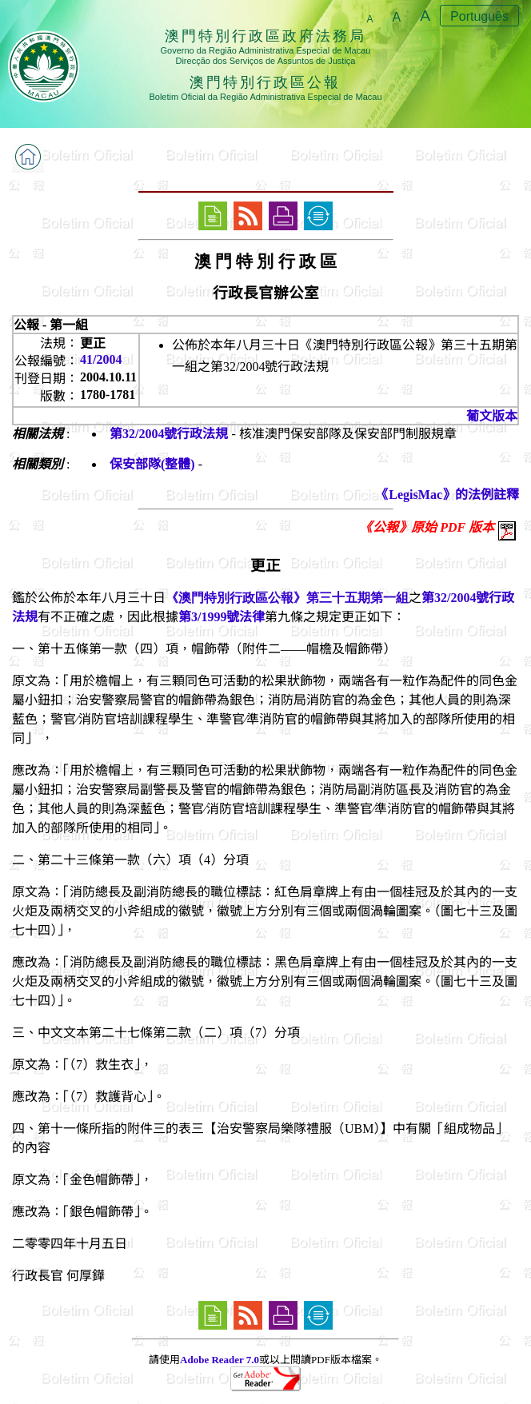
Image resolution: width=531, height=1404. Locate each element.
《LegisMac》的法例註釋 (447, 494)
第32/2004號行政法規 (169, 434)
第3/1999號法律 (221, 617)
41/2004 (101, 359)
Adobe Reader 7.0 (219, 1360)
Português (479, 16)
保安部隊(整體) (152, 464)
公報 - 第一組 (51, 325)
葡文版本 (491, 416)
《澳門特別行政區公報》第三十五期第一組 (287, 597)
